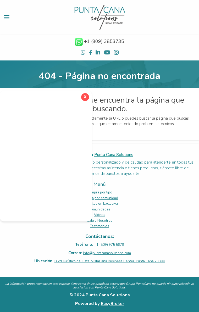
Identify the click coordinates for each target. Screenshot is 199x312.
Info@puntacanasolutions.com (107, 252)
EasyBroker (112, 303)
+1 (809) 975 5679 (109, 244)
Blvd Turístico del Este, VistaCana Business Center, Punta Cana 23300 (109, 261)
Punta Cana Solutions (113, 155)
